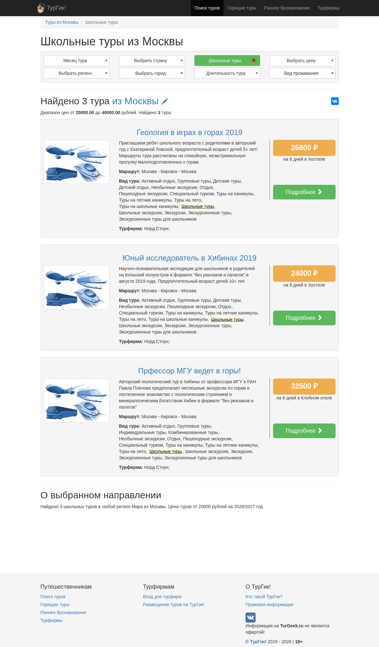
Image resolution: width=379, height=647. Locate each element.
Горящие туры (242, 7)
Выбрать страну (158, 60)
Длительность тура (232, 73)
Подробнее (304, 192)
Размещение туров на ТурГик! (173, 604)
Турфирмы (328, 7)
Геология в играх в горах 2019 (190, 132)
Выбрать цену (310, 60)
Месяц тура (85, 60)
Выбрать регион (83, 73)
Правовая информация (269, 604)
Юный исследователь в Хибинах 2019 (189, 258)
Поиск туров (207, 7)
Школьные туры (232, 60)
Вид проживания (309, 73)
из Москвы (140, 101)
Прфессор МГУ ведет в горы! (189, 370)
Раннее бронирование (287, 7)
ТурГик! (56, 8)
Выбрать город (159, 73)
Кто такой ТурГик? (264, 596)
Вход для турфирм (162, 596)
